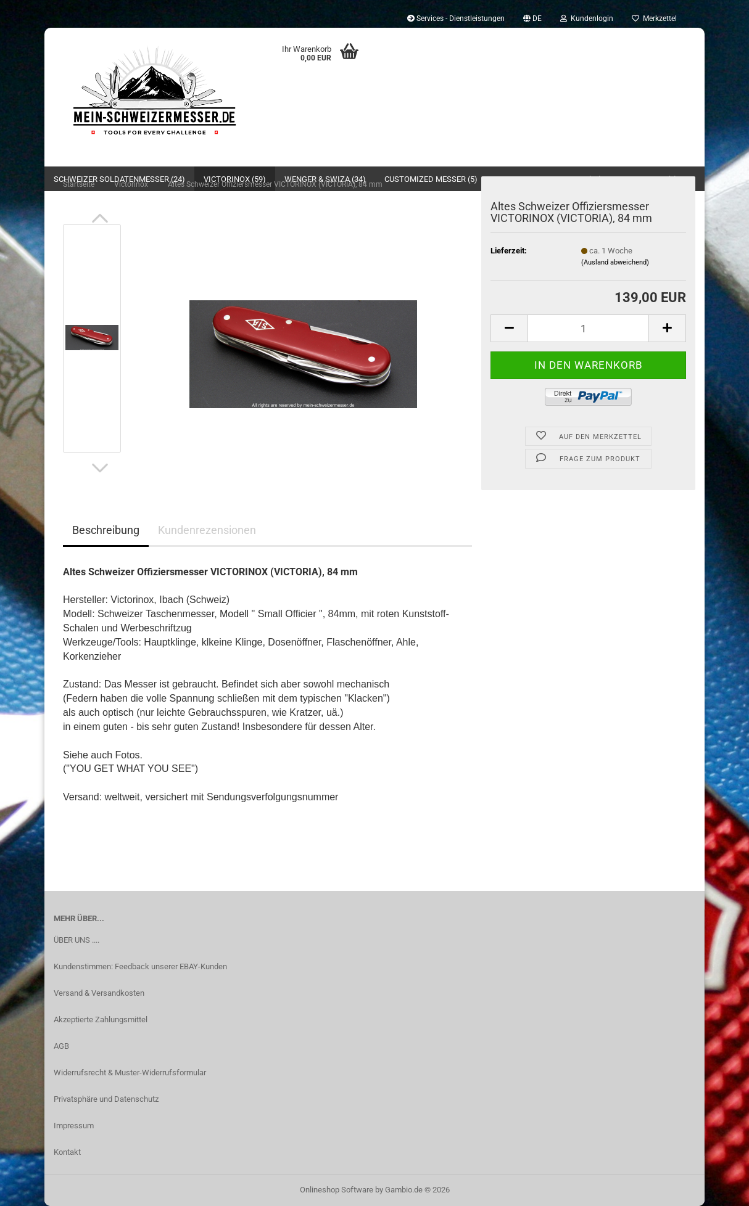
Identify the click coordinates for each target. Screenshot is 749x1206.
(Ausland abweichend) (615, 262)
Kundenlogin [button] (586, 18)
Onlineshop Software (336, 1189)
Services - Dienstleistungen (456, 18)
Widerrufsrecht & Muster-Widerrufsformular (130, 1072)
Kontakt (67, 1152)
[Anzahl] (588, 328)
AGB (61, 1046)
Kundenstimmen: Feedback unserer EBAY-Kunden (140, 966)
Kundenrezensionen (207, 529)
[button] (532, 18)
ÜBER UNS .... (76, 940)
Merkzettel (654, 18)
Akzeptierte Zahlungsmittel (100, 1019)
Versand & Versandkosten (99, 993)
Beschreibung (105, 529)
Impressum (74, 1125)
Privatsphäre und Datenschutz (106, 1099)
